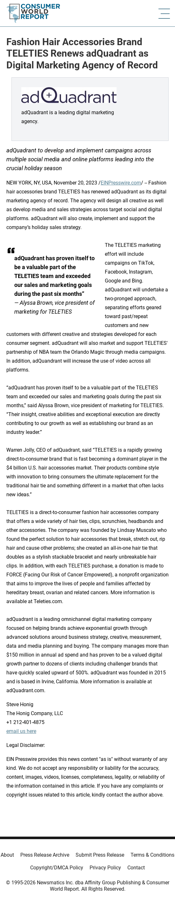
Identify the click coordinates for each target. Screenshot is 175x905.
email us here (21, 731)
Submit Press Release (100, 855)
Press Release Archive (44, 855)
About (7, 855)
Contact (136, 868)
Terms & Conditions (152, 855)
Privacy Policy (105, 868)
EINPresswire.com (121, 183)
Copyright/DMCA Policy (56, 868)
